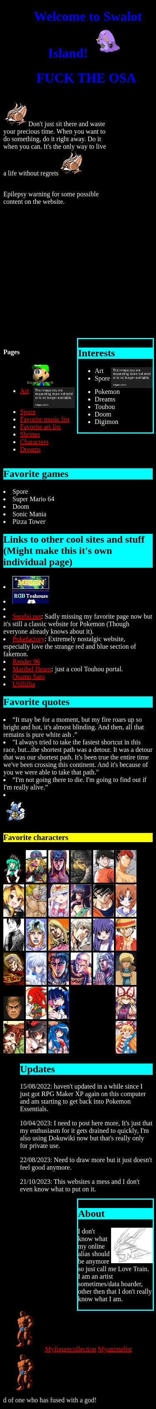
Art (24, 390)
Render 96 (26, 661)
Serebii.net (26, 616)
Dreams (30, 449)
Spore (27, 411)
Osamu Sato (28, 676)
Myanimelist (115, 1349)
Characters (34, 441)
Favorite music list (44, 419)
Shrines (30, 434)
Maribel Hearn (32, 669)
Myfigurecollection (71, 1349)
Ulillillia (23, 684)
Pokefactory (28, 638)
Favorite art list (40, 426)
